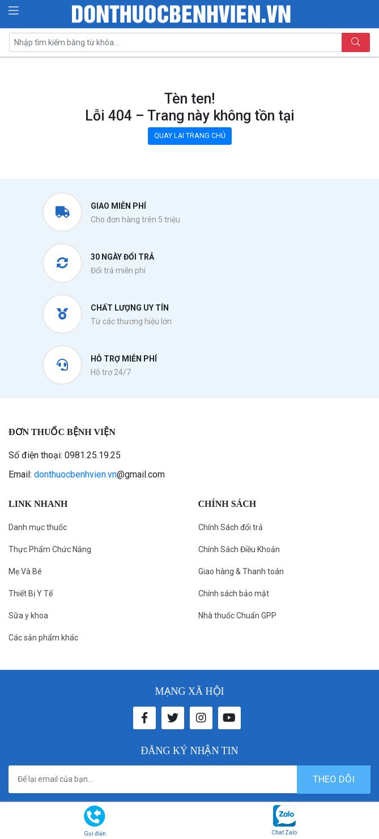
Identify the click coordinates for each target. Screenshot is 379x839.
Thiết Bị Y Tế (30, 593)
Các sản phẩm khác (43, 637)
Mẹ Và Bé (25, 571)
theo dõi (334, 779)
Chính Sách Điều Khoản (239, 549)
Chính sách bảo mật (233, 593)
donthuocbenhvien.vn (75, 474)
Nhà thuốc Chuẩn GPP (237, 615)
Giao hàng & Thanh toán (241, 571)
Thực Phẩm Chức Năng (49, 549)
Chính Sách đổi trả (230, 527)
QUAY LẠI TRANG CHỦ (189, 135)
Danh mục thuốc (37, 527)
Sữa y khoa (28, 615)
